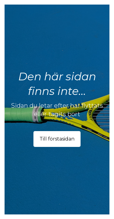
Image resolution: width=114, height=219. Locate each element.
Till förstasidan (57, 139)
